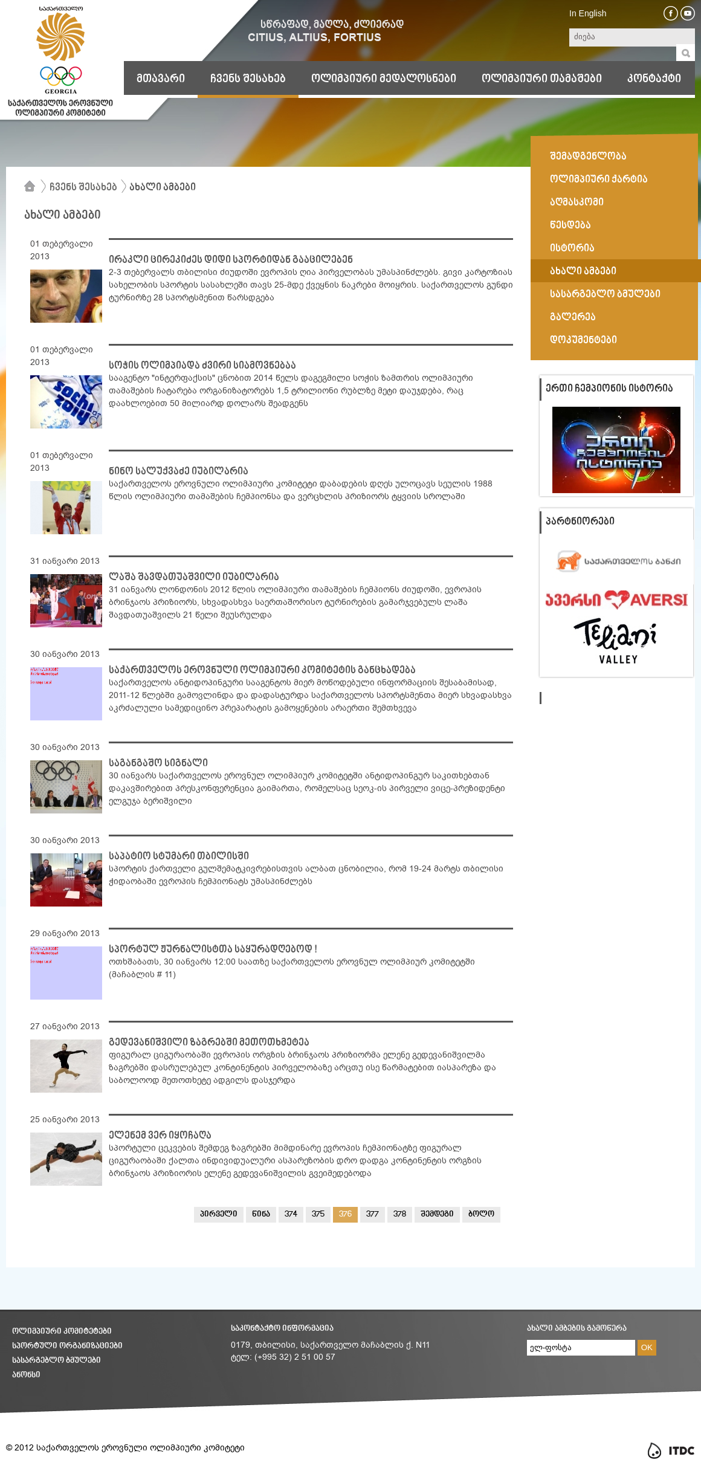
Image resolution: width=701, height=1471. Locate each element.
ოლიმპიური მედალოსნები (383, 79)
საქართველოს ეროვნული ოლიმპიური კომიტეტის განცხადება (262, 671)
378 (399, 1215)
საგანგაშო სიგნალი (158, 764)
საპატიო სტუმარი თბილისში (179, 857)
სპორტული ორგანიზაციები (67, 1346)
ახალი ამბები (162, 188)
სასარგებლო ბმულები (56, 1360)
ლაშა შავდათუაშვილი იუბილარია (194, 578)
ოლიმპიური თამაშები (542, 79)
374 (291, 1215)
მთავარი (161, 79)
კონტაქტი (654, 79)
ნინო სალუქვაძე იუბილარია (178, 472)
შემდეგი (437, 1215)
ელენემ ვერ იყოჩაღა (160, 1136)
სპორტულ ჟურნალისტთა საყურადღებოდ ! (213, 950)
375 (318, 1215)
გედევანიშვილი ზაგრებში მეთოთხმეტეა (209, 1043)
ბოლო (481, 1215)
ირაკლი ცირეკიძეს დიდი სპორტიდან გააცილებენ (231, 260)
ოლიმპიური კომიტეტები (62, 1331)
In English (587, 13)
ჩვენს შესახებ (248, 79)
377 (372, 1215)
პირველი (218, 1215)
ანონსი (26, 1375)
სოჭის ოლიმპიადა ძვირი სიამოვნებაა (202, 366)
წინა (261, 1215)
